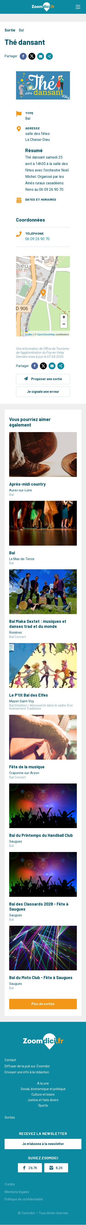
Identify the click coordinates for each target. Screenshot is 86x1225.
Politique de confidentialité (24, 1199)
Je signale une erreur (43, 391)
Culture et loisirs (43, 1094)
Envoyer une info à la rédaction (27, 1072)
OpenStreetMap (46, 334)
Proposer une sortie (46, 379)
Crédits (10, 1184)
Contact (10, 1060)
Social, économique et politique (43, 1089)
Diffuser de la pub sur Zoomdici (27, 1066)
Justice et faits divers (43, 1100)
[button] (78, 7)
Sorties (10, 1117)
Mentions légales (17, 1192)
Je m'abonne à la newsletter (43, 1144)
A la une (43, 1083)
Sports (43, 1105)
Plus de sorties (43, 1004)
